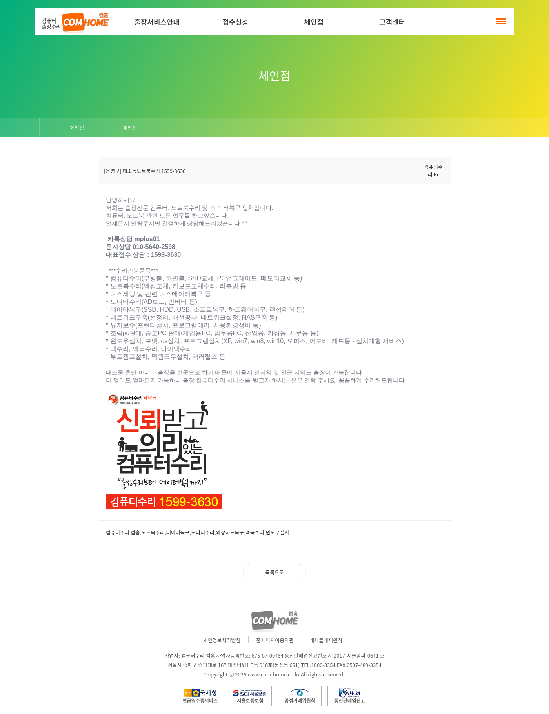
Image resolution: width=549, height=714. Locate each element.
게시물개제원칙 (325, 640)
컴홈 (74, 21)
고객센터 (392, 21)
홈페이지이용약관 (275, 640)
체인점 (314, 21)
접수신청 (235, 21)
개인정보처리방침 (222, 640)
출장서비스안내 (157, 21)
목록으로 (274, 572)
